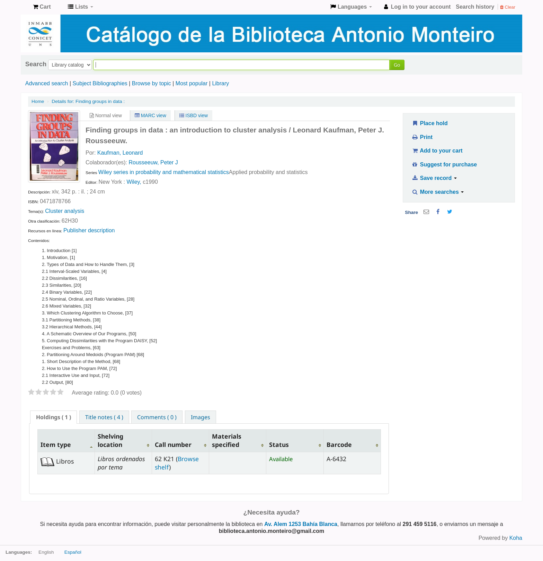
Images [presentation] (200, 417)
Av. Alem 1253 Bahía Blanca (300, 524)
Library (220, 83)
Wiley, (133, 182)
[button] (42, 7)
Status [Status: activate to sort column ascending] (279, 444)
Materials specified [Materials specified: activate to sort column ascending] (226, 440)
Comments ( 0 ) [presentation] (157, 417)
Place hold (429, 123)
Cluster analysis (64, 211)
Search (35, 64)
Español (72, 552)
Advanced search (46, 83)
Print (422, 137)
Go (397, 64)
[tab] (53, 417)
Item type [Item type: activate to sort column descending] (56, 444)
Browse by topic (151, 83)
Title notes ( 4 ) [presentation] (104, 417)
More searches (437, 192)
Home (38, 101)
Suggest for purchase (444, 164)
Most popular (192, 83)
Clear (507, 7)
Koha (515, 538)
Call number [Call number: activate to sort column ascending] (173, 444)
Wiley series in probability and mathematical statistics (163, 172)
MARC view (150, 115)
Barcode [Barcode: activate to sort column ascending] (339, 444)
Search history (475, 7)
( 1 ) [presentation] (53, 417)
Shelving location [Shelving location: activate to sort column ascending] (110, 440)
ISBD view (193, 115)
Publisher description (89, 230)
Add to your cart (437, 151)
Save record (434, 178)
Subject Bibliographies (99, 83)
